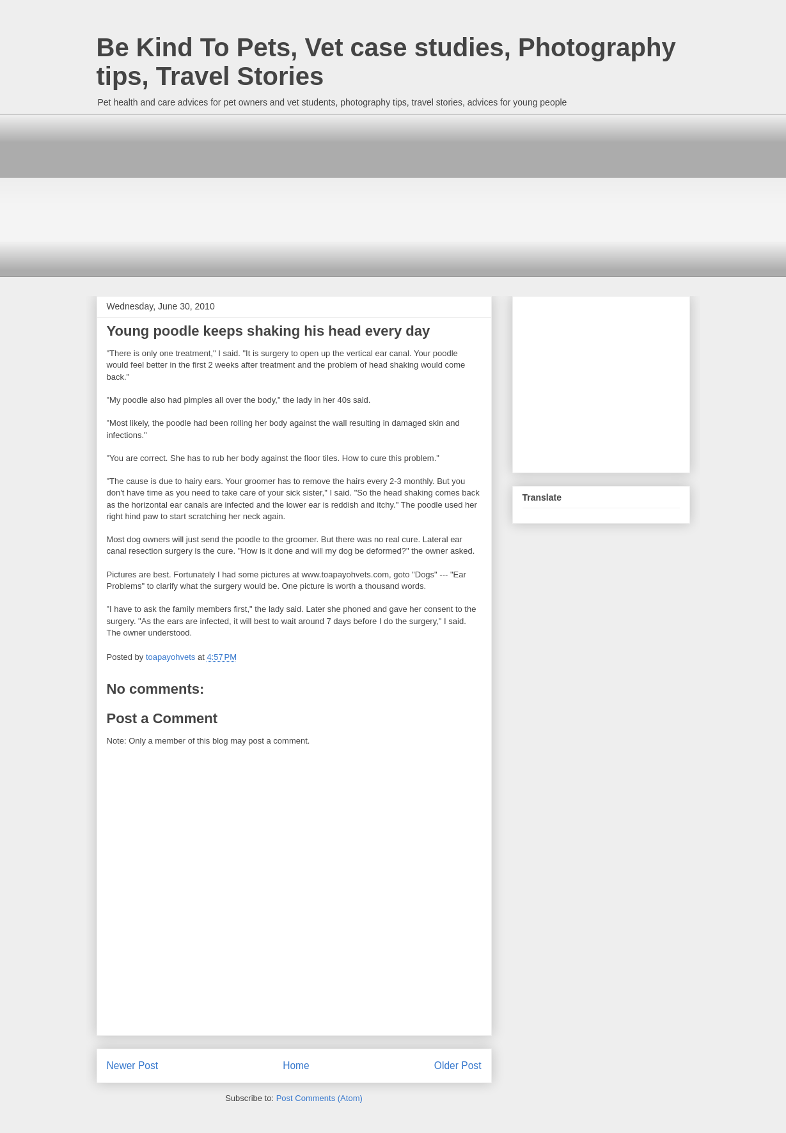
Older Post (458, 1065)
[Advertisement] (192, 194)
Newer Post (133, 1065)
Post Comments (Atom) (319, 1098)
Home (296, 1065)
